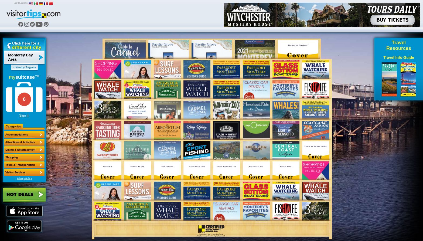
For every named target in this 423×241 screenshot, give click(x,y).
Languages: (21, 2)
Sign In (24, 115)
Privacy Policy (24, 178)
